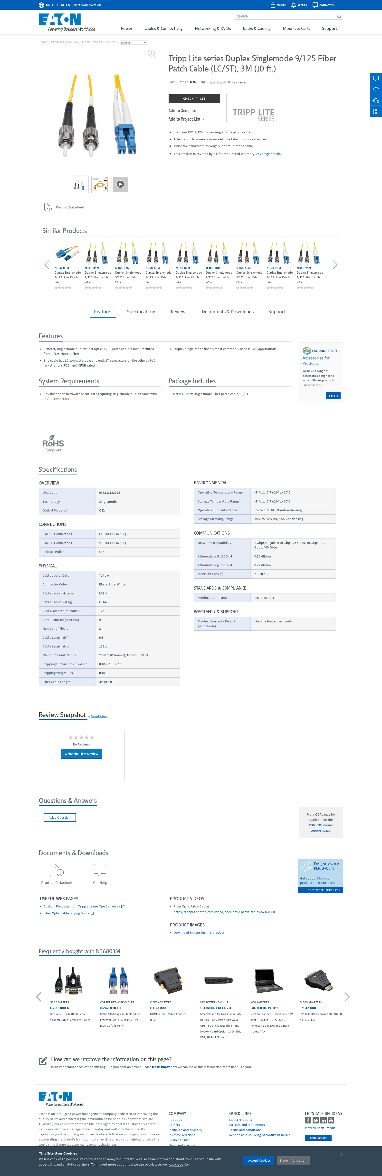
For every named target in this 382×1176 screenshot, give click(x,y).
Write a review (237, 82)
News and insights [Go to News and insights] (182, 1145)
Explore (333, 395)
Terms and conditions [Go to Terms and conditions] (245, 1130)
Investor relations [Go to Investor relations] (182, 1135)
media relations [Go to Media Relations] (240, 1119)
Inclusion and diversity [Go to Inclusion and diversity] (185, 1130)
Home (43, 42)
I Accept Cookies (259, 1160)
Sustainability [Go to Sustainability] (179, 1140)
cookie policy (179, 1164)
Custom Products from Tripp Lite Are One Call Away (82, 906)
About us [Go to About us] (175, 1119)
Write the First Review (81, 754)
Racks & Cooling (256, 28)
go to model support (324, 890)
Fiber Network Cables (99, 42)
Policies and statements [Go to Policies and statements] (247, 1124)
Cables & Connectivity (163, 28)
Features (103, 311)
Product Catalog (64, 42)
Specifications (141, 311)
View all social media (320, 1128)
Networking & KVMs (213, 28)
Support (329, 28)
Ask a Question (60, 817)
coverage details (268, 154)
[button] (47, 265)
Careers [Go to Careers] (174, 1124)
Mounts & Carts (296, 28)
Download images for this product (199, 933)
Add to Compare (182, 110)
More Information (293, 1160)
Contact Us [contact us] (318, 1138)
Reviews (179, 311)
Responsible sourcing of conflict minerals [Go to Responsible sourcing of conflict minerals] (259, 1135)
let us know (161, 1067)
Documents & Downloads (228, 311)
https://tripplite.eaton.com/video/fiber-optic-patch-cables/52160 (222, 912)
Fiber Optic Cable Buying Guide (66, 913)
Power (126, 28)
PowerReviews (99, 716)
